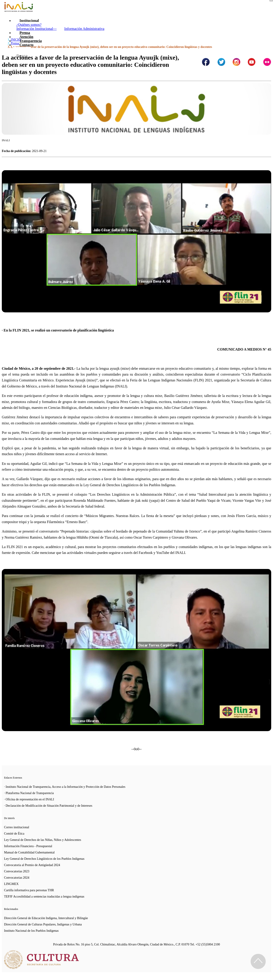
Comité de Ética (14, 833)
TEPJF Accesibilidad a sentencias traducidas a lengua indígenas (44, 896)
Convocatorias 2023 (16, 871)
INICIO (16, 39)
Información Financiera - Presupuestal (28, 846)
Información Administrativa (84, 29)
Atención (26, 37)
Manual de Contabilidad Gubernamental (29, 852)
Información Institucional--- (36, 29)
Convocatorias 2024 (16, 877)
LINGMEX (11, 884)
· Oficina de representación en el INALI (29, 799)
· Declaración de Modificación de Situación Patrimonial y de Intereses (48, 805)
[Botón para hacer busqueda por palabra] (263, 52)
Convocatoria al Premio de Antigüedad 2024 (32, 865)
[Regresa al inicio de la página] (258, 961)
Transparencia (31, 41)
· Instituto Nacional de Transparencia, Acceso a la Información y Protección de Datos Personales (64, 786)
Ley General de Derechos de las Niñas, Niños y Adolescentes (42, 840)
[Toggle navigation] (271, 0)
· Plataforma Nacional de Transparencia (29, 793)
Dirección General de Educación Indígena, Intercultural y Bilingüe (46, 918)
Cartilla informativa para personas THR (29, 890)
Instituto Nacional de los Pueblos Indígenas (31, 930)
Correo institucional (16, 827)
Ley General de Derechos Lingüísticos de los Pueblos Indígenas (44, 858)
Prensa (25, 33)
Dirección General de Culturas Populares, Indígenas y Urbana (43, 924)
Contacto (26, 45)
